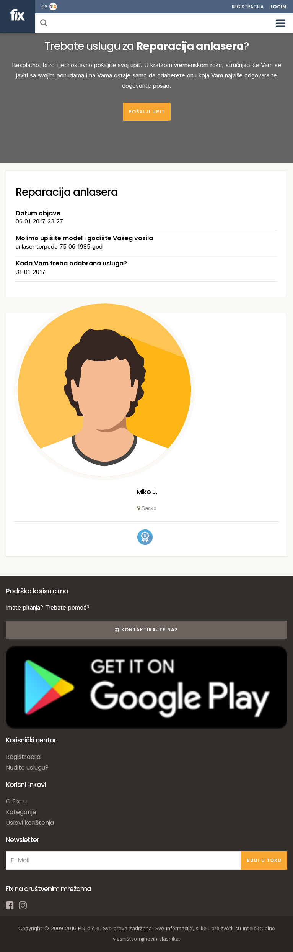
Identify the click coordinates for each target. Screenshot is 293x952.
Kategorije (21, 812)
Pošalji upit (147, 111)
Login (278, 6)
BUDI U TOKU (264, 860)
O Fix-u (16, 801)
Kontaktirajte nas (146, 629)
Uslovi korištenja (30, 822)
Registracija (248, 6)
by (44, 6)
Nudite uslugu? (27, 767)
